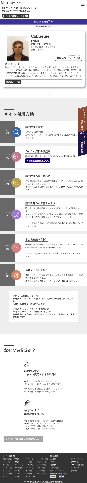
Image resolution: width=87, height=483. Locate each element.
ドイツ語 (6, 465)
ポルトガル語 (18, 465)
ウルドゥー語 (30, 477)
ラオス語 (29, 474)
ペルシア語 (41, 468)
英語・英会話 (7, 459)
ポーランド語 (7, 474)
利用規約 (53, 465)
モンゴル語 (41, 471)
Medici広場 (54, 456)
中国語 (16, 459)
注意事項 (74, 471)
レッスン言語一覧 (9, 456)
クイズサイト (75, 468)
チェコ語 (17, 474)
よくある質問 (54, 468)
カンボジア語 (41, 465)
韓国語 (16, 462)
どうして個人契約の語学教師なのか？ (25, 439)
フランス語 (6, 462)
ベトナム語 (6, 471)
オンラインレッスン (77, 459)
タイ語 (5, 477)
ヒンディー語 (7, 468)
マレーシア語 (41, 474)
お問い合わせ (54, 462)
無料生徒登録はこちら (38, 160)
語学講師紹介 (75, 462)
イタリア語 (29, 465)
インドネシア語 (42, 459)
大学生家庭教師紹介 (77, 465)
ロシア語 (29, 462)
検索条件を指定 (42, 21)
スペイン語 (29, 459)
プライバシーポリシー (57, 471)
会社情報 (53, 459)
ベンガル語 (29, 468)
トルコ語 (29, 471)
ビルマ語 (17, 477)
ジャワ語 (17, 471)
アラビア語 (18, 468)
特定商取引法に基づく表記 (59, 474)
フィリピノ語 (41, 462)
